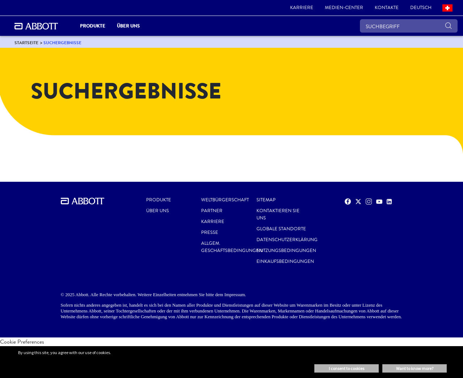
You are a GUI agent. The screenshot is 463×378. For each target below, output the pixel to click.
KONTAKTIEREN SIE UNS (278, 214)
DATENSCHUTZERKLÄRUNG (287, 239)
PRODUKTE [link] (92, 25)
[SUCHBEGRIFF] (409, 26)
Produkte (158, 200)
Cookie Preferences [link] (22, 341)
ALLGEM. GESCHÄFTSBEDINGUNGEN (232, 247)
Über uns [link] (128, 25)
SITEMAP (266, 200)
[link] (301, 8)
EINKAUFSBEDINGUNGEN (285, 261)
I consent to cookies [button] (346, 368)
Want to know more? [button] (414, 368)
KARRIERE (212, 221)
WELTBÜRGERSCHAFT (225, 200)
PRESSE (209, 232)
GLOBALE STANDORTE (281, 229)
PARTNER (211, 210)
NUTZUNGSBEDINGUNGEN (286, 250)
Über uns (157, 210)
